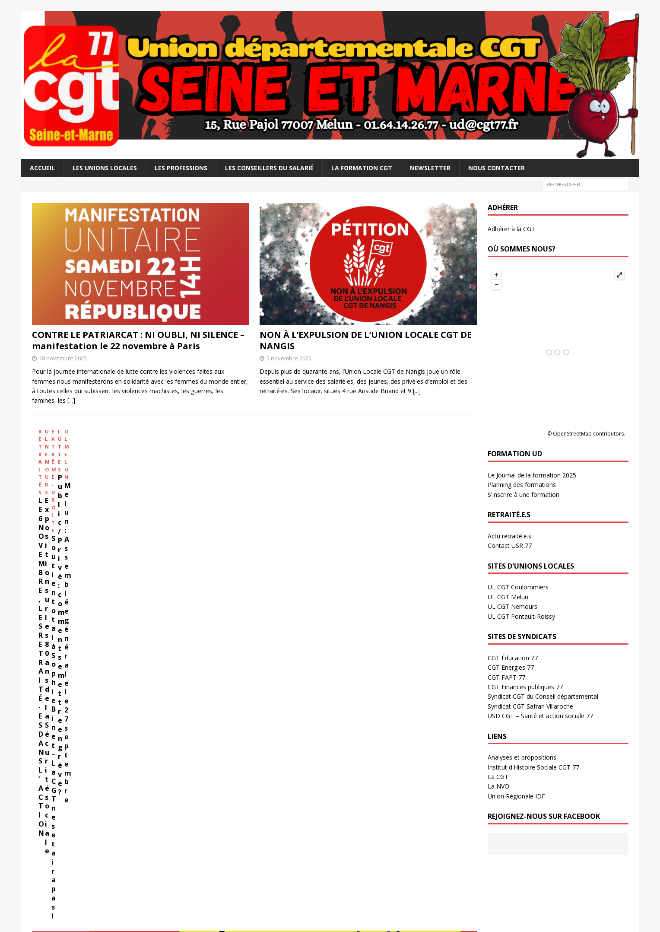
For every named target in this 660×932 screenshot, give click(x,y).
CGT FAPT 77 (506, 677)
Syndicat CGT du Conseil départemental (543, 696)
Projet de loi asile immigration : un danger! (122, 857)
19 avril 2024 (93, 871)
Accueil (42, 168)
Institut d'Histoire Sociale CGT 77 (533, 767)
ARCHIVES (200, 738)
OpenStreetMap (572, 433)
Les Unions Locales (105, 168)
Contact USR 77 (510, 545)
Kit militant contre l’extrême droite (117, 763)
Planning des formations (522, 484)
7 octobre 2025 (248, 879)
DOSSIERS (48, 738)
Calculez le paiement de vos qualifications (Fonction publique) (146, 708)
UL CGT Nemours (512, 606)
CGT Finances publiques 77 (525, 687)
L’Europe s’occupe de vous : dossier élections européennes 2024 (121, 810)
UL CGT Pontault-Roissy (521, 616)
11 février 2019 (400, 776)
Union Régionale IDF (516, 796)
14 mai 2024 (92, 828)
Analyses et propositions (522, 757)
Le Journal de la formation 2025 (532, 475)
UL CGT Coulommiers (518, 587)
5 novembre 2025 (289, 358)
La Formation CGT (361, 168)
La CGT (498, 777)
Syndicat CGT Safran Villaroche (530, 706)
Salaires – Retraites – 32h (107, 617)
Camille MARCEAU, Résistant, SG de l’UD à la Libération (426, 763)
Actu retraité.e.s (509, 536)
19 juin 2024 (92, 776)
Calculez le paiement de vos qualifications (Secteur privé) (139, 697)
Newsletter (430, 168)
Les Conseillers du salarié (269, 168)
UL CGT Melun (508, 597)
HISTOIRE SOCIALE (366, 738)
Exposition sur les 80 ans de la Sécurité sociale (161, 510)
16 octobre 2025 (249, 836)
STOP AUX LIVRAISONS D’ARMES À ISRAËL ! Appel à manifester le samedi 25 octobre (274, 818)
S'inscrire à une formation (523, 494)
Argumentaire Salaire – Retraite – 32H (108, 675)
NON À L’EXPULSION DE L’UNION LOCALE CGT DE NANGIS (366, 340)
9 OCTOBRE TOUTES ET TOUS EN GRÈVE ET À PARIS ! (274, 865)
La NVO (498, 786)
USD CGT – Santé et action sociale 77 (540, 716)
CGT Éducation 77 (513, 658)
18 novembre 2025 (63, 358)
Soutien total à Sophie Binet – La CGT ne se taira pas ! (252, 510)
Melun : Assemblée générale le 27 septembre (421, 510)
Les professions (181, 168)
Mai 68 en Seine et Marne (416, 802)
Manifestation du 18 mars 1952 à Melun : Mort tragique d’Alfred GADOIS (425, 854)
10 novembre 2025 (252, 785)
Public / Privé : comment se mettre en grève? (341, 510)
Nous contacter (496, 168)
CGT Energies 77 (511, 667)
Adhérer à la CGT (511, 229)
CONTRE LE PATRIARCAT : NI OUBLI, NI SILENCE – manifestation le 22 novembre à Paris (138, 340)
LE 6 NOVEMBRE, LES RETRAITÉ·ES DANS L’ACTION (72, 510)
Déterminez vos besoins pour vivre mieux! (114, 687)
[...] (71, 400)
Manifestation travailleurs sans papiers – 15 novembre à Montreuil (274, 767)
